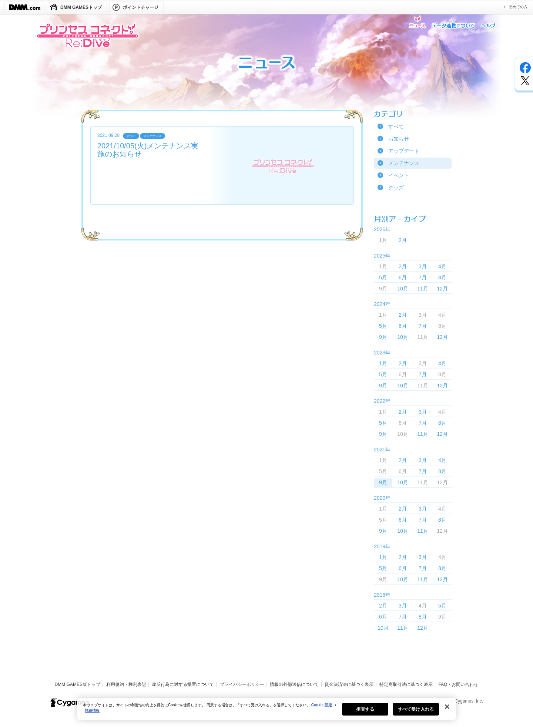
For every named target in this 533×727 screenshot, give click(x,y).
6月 (403, 277)
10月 (402, 289)
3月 (423, 266)
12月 (442, 289)
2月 (403, 240)
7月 (423, 277)
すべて (396, 126)
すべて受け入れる (416, 713)
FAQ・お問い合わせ (458, 684)
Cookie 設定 (321, 709)
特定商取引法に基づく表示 (406, 684)
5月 (383, 277)
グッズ (396, 188)
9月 (383, 337)
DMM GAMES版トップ (77, 684)
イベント (398, 175)
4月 (442, 266)
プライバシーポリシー (242, 684)
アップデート (403, 151)
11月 (422, 289)
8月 (442, 277)
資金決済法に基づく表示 (349, 684)
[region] (266, 713)
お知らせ (398, 139)
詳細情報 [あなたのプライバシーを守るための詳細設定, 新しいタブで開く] (92, 715)
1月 (383, 363)
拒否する (365, 713)
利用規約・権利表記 (126, 684)
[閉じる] (447, 711)
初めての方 (518, 7)
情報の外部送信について (294, 684)
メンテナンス (403, 163)
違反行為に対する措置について (183, 684)
